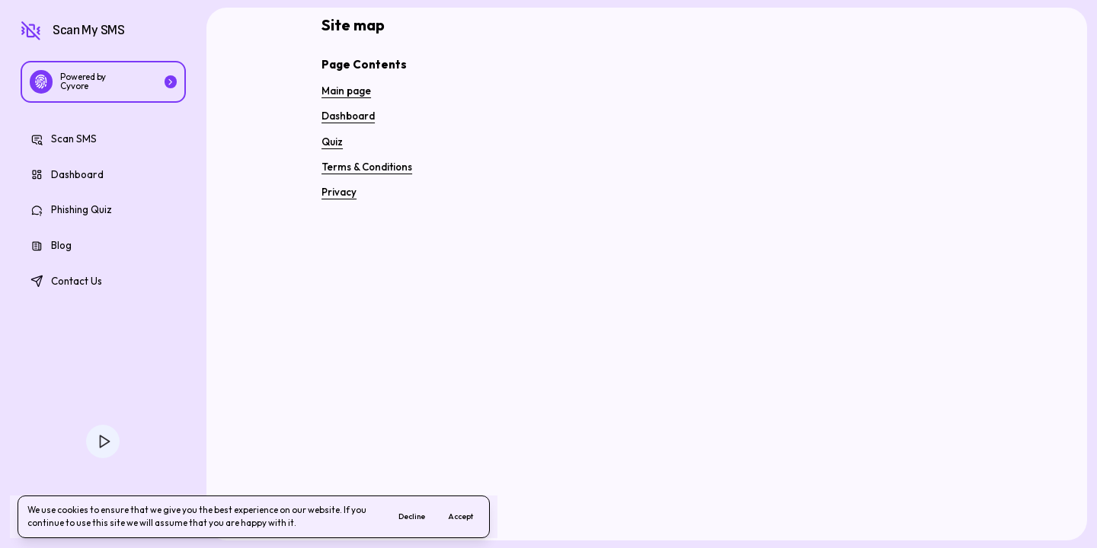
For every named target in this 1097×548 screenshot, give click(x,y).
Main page (346, 90)
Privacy (339, 192)
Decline (411, 516)
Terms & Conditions (366, 167)
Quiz (332, 141)
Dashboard (348, 116)
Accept (460, 516)
